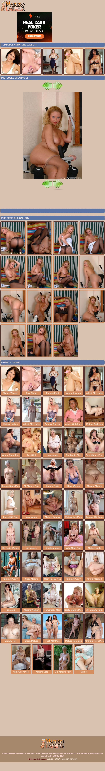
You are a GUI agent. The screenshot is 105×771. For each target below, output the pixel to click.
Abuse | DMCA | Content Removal (62, 768)
